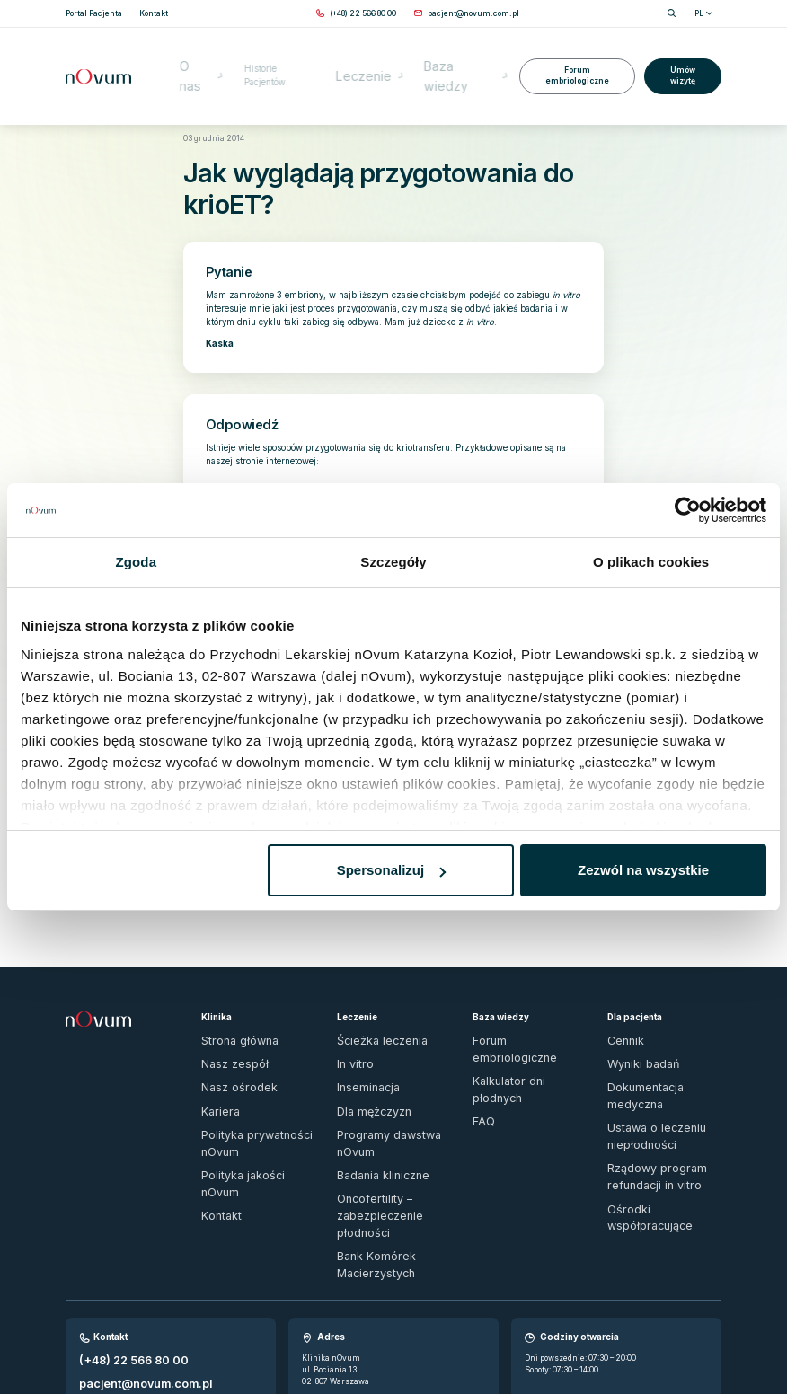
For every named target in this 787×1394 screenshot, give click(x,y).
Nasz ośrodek (226, 1038)
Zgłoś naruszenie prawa (111, 1332)
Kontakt (215, 1110)
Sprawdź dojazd (334, 1271)
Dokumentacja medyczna (656, 1038)
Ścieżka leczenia (369, 1002)
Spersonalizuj (392, 870)
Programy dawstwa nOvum (388, 1074)
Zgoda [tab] (136, 561)
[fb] (696, 1338)
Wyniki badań (633, 1020)
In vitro (350, 1020)
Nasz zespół (223, 1020)
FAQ (480, 1038)
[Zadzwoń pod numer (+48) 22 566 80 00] (363, 14)
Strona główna (206, 110)
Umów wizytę (681, 48)
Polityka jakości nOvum (245, 1092)
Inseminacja (361, 1038)
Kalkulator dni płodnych (517, 1020)
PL (703, 13)
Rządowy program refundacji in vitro (661, 1091)
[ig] (716, 1338)
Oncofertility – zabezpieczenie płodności (385, 1116)
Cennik (621, 1002)
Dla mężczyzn (364, 1056)
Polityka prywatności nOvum (255, 1074)
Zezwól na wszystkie (643, 870)
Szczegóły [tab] (393, 561)
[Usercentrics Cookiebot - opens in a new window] (687, 510)
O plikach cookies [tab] (651, 561)
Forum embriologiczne (573, 48)
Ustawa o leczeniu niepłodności (642, 1062)
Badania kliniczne (372, 1092)
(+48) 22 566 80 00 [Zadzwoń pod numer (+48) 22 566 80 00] (116, 1233)
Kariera (215, 1056)
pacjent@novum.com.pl (127, 1249)
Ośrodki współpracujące (651, 1114)
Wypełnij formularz (117, 1264)
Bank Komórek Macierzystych (365, 1145)
